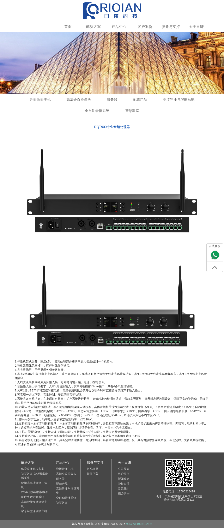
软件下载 (92, 473)
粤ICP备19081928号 (139, 524)
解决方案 (93, 27)
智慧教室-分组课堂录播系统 (34, 476)
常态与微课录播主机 (34, 511)
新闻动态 (123, 478)
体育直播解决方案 (32, 468)
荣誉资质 (123, 483)
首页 (68, 27)
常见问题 (92, 468)
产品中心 (119, 27)
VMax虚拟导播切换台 (35, 492)
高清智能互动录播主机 (34, 504)
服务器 (112, 100)
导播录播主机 (40, 100)
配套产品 (140, 100)
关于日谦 (196, 27)
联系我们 (123, 488)
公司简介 (123, 468)
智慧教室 (132, 111)
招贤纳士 (123, 493)
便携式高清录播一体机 (34, 485)
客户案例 (145, 27)
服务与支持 (170, 27)
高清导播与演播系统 (178, 100)
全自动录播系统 (97, 111)
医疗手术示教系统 (32, 497)
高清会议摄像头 (78, 100)
